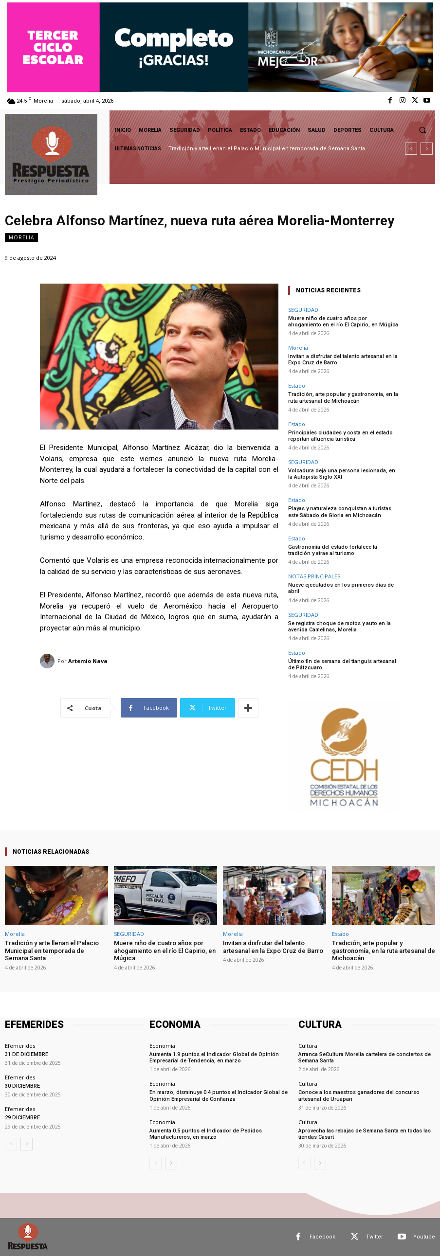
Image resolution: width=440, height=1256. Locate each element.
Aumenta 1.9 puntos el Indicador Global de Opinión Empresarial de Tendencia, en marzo (214, 1057)
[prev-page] (11, 1144)
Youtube (424, 1237)
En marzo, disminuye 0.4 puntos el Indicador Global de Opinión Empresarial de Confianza (218, 1095)
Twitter (374, 1237)
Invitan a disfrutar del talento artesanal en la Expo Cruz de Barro (273, 946)
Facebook (322, 1237)
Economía (162, 1045)
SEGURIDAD (303, 309)
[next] (427, 149)
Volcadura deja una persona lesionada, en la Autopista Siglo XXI (341, 473)
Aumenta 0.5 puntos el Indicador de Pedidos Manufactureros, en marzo (205, 1134)
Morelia (21, 237)
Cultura (307, 1045)
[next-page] (26, 1144)
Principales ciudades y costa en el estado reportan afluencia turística (340, 436)
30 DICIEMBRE (22, 1086)
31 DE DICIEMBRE (26, 1054)
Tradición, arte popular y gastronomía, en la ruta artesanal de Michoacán (343, 397)
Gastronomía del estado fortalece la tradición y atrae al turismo (332, 550)
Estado (296, 385)
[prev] (411, 149)
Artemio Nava (88, 660)
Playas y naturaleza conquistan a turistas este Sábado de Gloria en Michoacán (339, 511)
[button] (422, 130)
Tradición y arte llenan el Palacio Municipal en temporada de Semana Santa (266, 148)
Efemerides (20, 1045)
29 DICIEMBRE (22, 1117)
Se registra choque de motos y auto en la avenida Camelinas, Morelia (339, 626)
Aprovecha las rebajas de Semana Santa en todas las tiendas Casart (364, 1134)
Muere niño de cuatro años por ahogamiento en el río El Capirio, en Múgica (343, 321)
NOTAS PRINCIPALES (314, 576)
